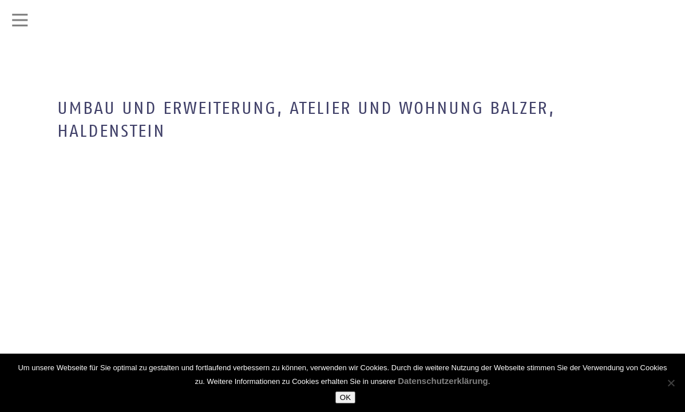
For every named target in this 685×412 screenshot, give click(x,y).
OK (345, 397)
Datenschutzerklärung (443, 381)
